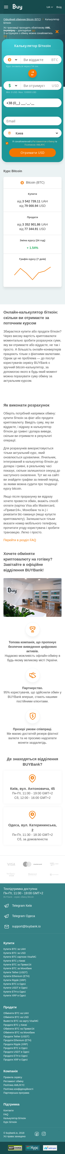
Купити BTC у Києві (14, 960)
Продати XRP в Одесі (15, 1059)
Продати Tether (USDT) (16, 1036)
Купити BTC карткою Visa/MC (19, 956)
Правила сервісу (12, 1077)
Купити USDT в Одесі (15, 987)
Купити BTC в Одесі (14, 984)
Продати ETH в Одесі (15, 1055)
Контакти (8, 1110)
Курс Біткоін (10, 1122)
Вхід (59, 7)
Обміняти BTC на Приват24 (18, 1028)
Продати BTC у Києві (15, 1025)
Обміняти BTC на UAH (16, 1013)
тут (33, 30)
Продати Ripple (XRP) (15, 1044)
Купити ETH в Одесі (14, 991)
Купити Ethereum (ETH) (16, 976)
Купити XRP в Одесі (14, 995)
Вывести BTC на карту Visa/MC (21, 1021)
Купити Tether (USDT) (15, 972)
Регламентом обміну (43, 141)
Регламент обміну (13, 1081)
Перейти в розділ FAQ (19, 540)
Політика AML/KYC (14, 1085)
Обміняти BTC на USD (16, 1017)
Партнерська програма (16, 1092)
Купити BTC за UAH (14, 949)
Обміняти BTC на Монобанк (19, 1032)
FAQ (5, 1114)
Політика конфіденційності (18, 1089)
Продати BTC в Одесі (15, 1048)
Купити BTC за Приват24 (17, 964)
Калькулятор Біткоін (14, 1118)
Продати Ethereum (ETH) (17, 1040)
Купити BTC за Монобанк (17, 968)
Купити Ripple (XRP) (14, 980)
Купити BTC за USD (14, 953)
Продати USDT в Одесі (16, 1051)
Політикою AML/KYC (35, 144)
